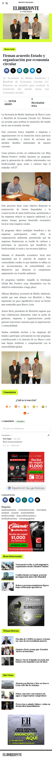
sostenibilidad (27, 513)
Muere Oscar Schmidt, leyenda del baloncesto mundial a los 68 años (32, 661)
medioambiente (8, 510)
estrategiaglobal (26, 518)
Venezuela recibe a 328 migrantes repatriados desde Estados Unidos (32, 565)
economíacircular (26, 510)
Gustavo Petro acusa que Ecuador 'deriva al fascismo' (32, 650)
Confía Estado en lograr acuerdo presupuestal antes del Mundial (31, 576)
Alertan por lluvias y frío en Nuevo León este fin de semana (32, 684)
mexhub (5, 513)
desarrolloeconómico (26, 515)
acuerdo (15, 513)
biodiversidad (7, 515)
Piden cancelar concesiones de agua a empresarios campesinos (31, 695)
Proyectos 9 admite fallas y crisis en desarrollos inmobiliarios (33, 705)
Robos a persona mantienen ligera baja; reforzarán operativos (32, 586)
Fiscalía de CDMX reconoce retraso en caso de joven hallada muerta (33, 640)
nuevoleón (41, 510)
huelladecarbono (9, 518)
